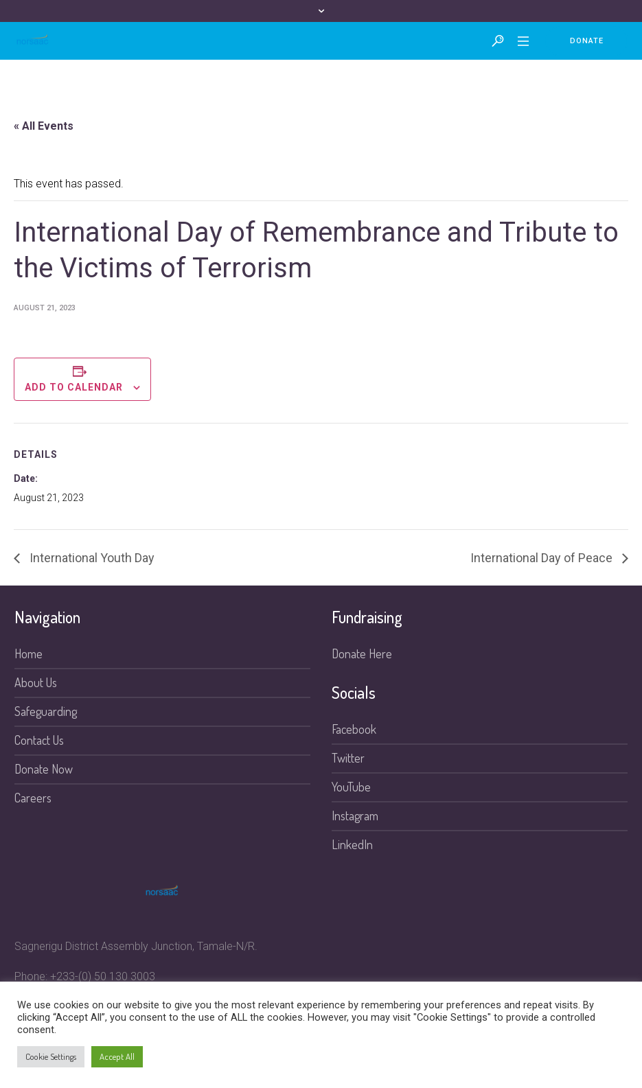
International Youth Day (90, 558)
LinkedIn (352, 844)
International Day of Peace (542, 558)
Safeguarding (45, 711)
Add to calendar (74, 387)
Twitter (348, 757)
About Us (35, 682)
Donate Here (362, 653)
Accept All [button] (117, 1056)
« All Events (43, 125)
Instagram (355, 815)
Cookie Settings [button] (50, 1056)
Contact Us (39, 740)
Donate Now (43, 768)
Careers (32, 797)
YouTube (351, 786)
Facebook (354, 729)
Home (28, 653)
